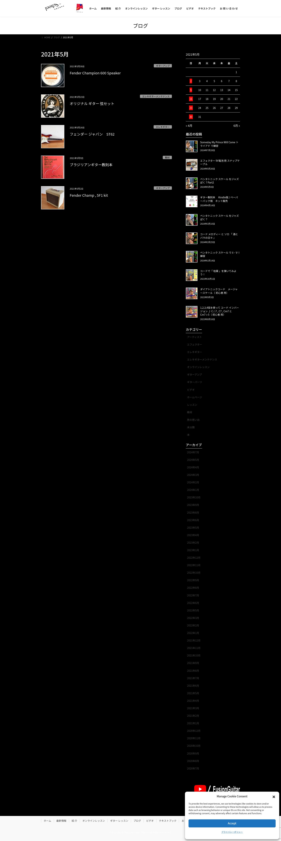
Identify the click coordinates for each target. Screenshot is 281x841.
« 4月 (189, 125)
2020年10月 (194, 745)
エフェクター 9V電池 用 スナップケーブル (220, 162)
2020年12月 (194, 730)
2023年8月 (193, 512)
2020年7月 (193, 768)
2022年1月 (193, 633)
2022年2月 (193, 625)
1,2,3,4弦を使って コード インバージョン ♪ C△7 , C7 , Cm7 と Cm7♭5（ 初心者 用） (219, 311)
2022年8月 (193, 587)
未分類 (191, 427)
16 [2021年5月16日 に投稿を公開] (191, 99)
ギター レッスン (119, 820)
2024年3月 (193, 475)
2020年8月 (193, 761)
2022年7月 (193, 595)
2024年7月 (193, 452)
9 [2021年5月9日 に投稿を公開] (191, 90)
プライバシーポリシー (232, 831)
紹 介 (74, 820)
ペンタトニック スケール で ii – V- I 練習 (219, 254)
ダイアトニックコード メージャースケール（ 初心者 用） (219, 291)
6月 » (237, 125)
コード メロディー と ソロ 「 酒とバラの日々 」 (219, 235)
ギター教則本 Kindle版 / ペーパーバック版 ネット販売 (219, 199)
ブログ (137, 820)
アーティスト (194, 337)
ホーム (47, 820)
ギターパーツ (194, 382)
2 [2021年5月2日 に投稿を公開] (191, 81)
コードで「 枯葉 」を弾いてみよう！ (218, 272)
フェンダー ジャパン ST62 (92, 134)
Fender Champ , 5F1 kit (89, 195)
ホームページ (194, 397)
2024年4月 (193, 467)
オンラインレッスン (198, 367)
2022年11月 (194, 565)
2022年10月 (194, 572)
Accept (232, 823)
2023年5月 (193, 527)
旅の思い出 (193, 419)
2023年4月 (193, 535)
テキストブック (168, 820)
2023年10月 (194, 497)
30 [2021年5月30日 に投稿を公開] (191, 117)
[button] (274, 796)
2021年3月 (193, 708)
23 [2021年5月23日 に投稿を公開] (191, 108)
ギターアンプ (163, 65)
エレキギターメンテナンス (156, 96)
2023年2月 (193, 542)
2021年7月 (193, 678)
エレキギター (163, 127)
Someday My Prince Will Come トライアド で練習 (219, 144)
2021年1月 (193, 723)
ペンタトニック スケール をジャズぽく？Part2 (219, 180)
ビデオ (191, 389)
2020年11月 (194, 738)
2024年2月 (193, 482)
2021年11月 (194, 648)
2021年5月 (193, 693)
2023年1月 (193, 550)
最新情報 (61, 820)
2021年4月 (193, 700)
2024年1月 (193, 490)
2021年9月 (193, 663)
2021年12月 (194, 640)
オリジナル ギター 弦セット (92, 103)
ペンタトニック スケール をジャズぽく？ (219, 217)
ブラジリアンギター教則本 (91, 164)
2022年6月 (193, 603)
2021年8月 (193, 670)
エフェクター (194, 344)
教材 (167, 157)
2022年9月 (193, 580)
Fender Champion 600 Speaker (95, 72)
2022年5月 (193, 610)
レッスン (192, 404)
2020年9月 (193, 753)
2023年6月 (193, 520)
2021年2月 (193, 715)
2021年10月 (194, 655)
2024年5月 (193, 460)
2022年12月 (194, 557)
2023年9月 (193, 505)
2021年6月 (193, 685)
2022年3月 (193, 618)
